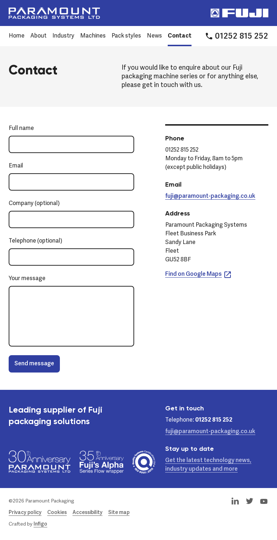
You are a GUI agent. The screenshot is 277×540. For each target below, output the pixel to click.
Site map (118, 512)
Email (16, 166)
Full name (21, 128)
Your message (27, 279)
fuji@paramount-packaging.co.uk (210, 196)
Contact (180, 36)
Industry (63, 36)
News (154, 36)
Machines (93, 36)
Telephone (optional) (35, 241)
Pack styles (126, 36)
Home (17, 36)
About (38, 36)
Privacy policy (25, 512)
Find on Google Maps (198, 274)
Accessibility (87, 512)
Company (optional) (34, 203)
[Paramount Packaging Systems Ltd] (54, 13)
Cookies (57, 512)
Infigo (40, 524)
